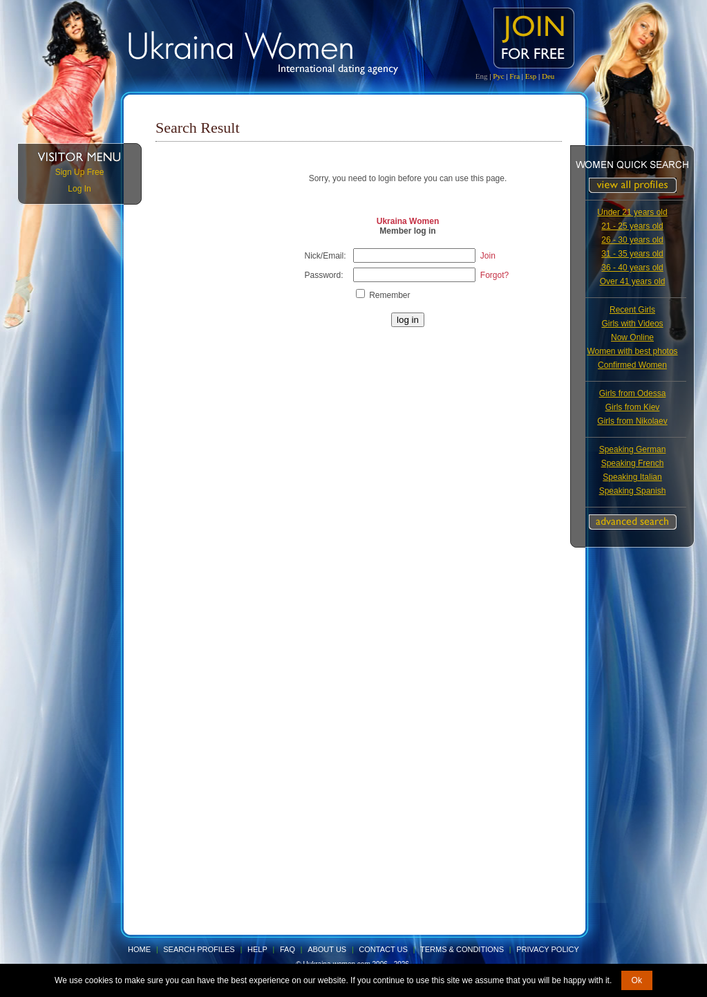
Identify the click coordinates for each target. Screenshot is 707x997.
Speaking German (632, 449)
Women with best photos (632, 351)
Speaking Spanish (632, 491)
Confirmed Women (632, 365)
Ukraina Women (408, 221)
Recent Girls (632, 310)
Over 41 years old (633, 281)
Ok (637, 980)
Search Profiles (199, 949)
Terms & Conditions (462, 949)
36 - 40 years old (632, 267)
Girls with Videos (632, 323)
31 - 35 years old (632, 254)
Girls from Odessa (632, 393)
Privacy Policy (547, 949)
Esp (531, 76)
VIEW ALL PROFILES (633, 185)
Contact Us (383, 949)
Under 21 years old (632, 212)
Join (488, 256)
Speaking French (632, 463)
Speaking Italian (632, 477)
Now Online (632, 337)
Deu (548, 76)
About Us (327, 949)
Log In (79, 189)
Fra (514, 76)
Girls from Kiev (632, 407)
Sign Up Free (79, 172)
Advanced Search (633, 522)
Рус (499, 76)
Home (139, 949)
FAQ (287, 949)
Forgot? (494, 275)
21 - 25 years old (632, 226)
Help (257, 949)
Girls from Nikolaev (632, 421)
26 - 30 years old (632, 240)
